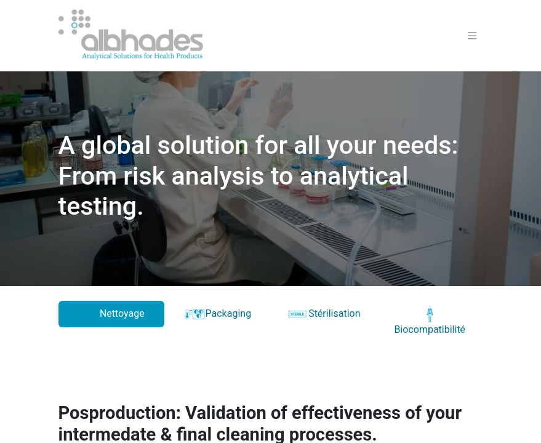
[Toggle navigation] (472, 36)
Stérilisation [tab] (323, 314)
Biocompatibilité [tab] (429, 320)
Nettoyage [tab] (111, 314)
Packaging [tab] (217, 314)
